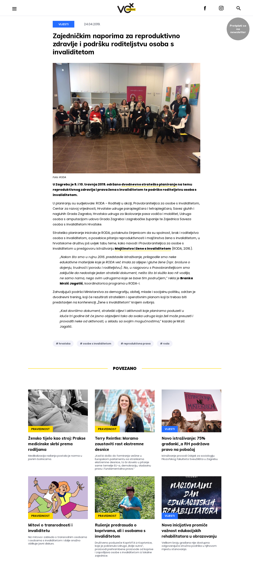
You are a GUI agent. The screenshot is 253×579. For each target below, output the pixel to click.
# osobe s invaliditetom (95, 343)
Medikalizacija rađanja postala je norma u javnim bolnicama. (55, 457)
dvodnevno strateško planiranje (149, 184)
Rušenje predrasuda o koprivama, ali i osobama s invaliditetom (120, 531)
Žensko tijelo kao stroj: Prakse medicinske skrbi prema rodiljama (57, 444)
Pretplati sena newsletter (238, 29)
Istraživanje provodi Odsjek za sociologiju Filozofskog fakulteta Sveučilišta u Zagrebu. (190, 457)
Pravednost (40, 429)
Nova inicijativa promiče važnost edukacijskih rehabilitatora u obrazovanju (189, 531)
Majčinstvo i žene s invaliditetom (143, 248)
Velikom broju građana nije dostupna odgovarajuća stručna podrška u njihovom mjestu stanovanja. (189, 546)
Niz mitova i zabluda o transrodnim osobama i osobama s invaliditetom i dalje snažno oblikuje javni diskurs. (57, 540)
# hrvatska (63, 343)
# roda (164, 343)
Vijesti (64, 24)
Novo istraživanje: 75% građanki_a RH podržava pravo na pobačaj (185, 444)
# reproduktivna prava (136, 343)
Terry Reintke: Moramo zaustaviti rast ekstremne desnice (119, 444)
